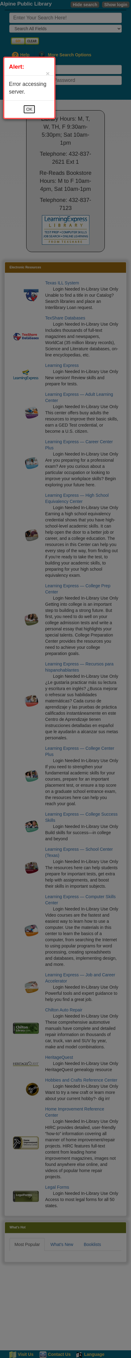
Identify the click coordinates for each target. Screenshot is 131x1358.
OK (29, 109)
